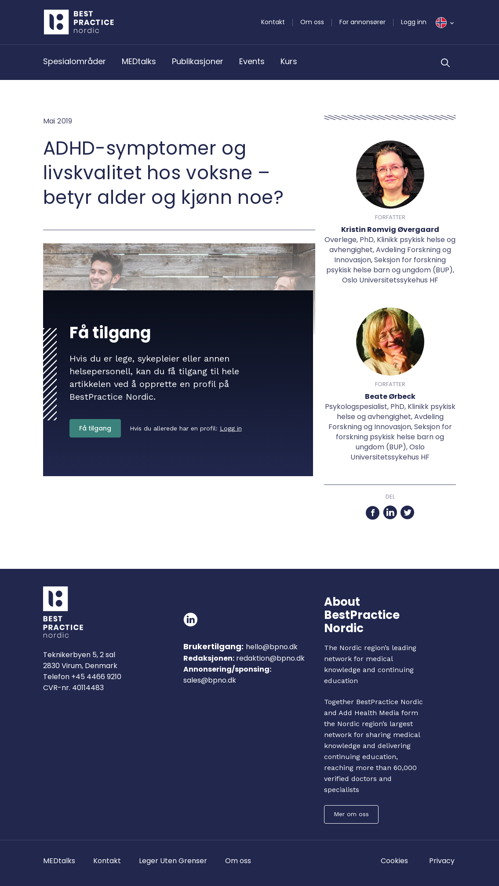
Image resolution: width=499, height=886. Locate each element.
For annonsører (362, 22)
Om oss (312, 22)
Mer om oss (351, 813)
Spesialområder (74, 61)
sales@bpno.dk (209, 680)
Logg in (231, 428)
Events (252, 61)
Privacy (442, 861)
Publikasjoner (197, 61)
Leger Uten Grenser (173, 861)
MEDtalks (139, 61)
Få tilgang (95, 428)
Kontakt (273, 22)
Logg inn (413, 22)
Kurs (288, 61)
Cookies (394, 861)
